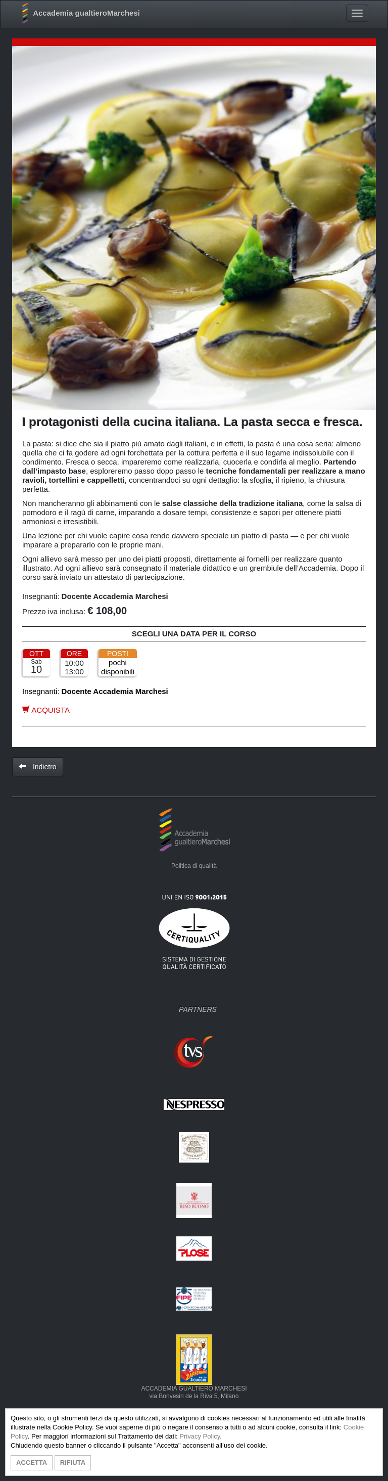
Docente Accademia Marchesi (115, 596)
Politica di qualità (194, 865)
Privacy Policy (199, 1436)
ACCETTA (31, 1462)
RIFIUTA (72, 1462)
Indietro (38, 767)
